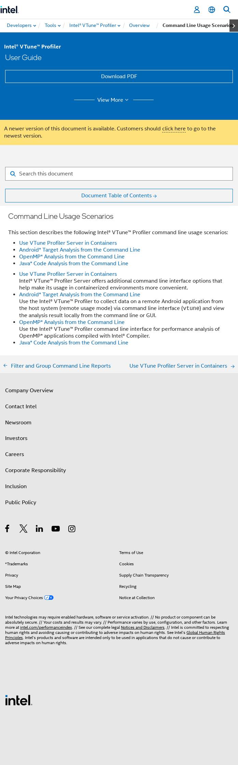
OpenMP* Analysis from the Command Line (72, 256)
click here (174, 128)
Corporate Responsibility (35, 470)
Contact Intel (21, 406)
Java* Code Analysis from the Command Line (73, 263)
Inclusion (16, 486)
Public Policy (20, 502)
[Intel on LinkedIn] (39, 530)
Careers (14, 454)
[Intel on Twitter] (23, 530)
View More (113, 100)
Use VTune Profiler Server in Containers (68, 243)
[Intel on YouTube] (56, 530)
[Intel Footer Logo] (18, 699)
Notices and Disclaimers (143, 627)
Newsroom (18, 422)
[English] (212, 9)
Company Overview (29, 390)
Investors (16, 438)
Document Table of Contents (116, 195)
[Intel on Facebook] (7, 530)
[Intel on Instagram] (72, 530)
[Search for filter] (119, 174)
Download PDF (119, 76)
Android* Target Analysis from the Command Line (79, 249)
